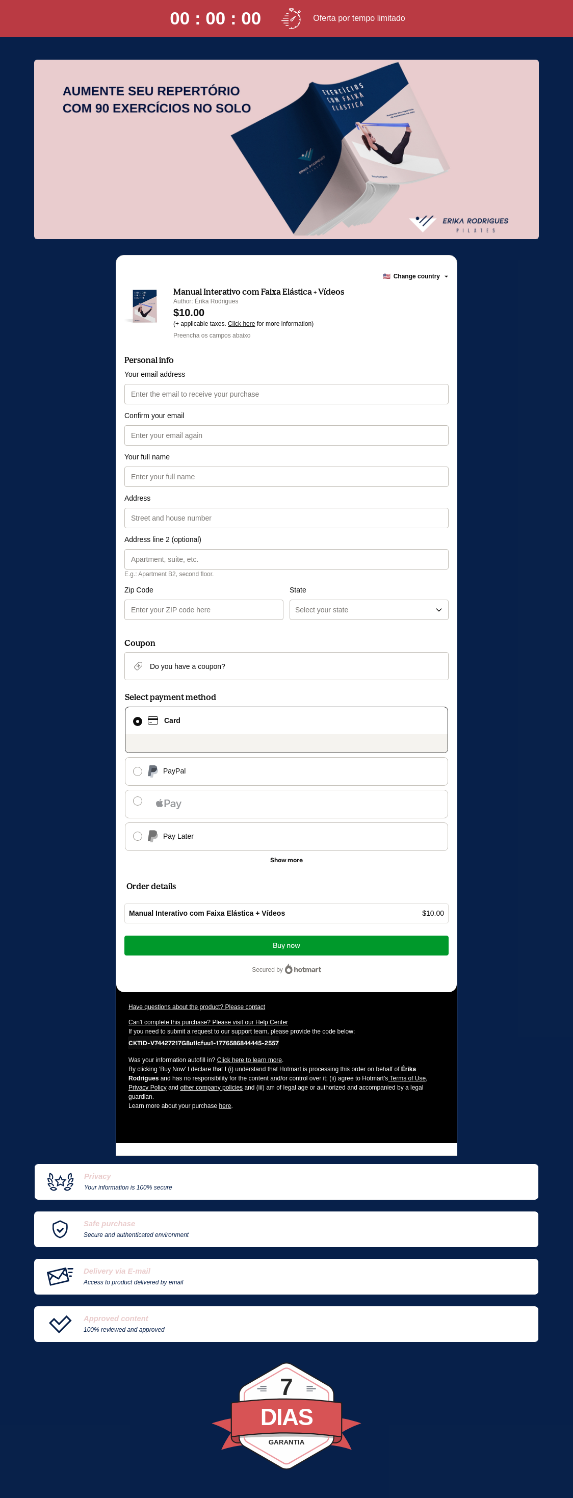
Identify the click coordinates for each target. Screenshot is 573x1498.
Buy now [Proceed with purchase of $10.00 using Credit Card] (286, 945)
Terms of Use (407, 1078)
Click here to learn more (249, 1060)
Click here (241, 323)
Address (137, 498)
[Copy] (203, 1042)
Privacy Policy (147, 1087)
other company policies (211, 1087)
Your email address (154, 374)
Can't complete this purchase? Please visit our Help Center (208, 1022)
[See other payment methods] (286, 860)
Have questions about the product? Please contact (196, 1007)
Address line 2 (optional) (162, 539)
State (298, 590)
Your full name (147, 457)
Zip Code (138, 590)
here (225, 1105)
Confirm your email (154, 415)
